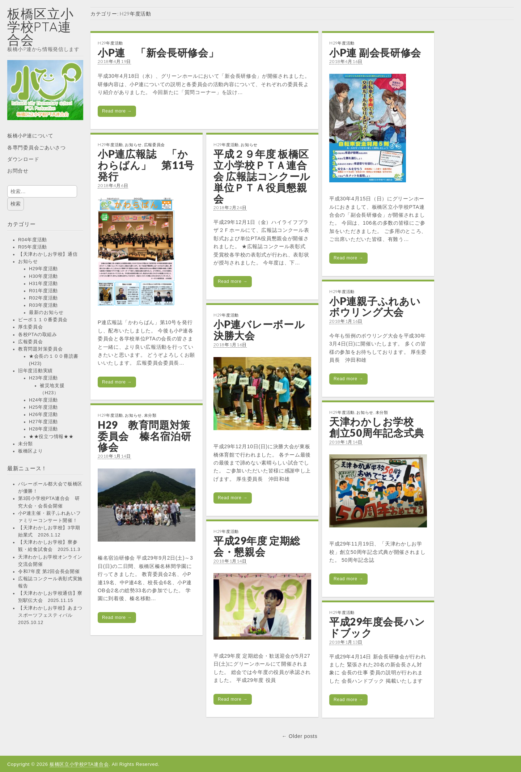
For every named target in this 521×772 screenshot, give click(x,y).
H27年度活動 (43, 421)
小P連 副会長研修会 (375, 52)
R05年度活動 (32, 247)
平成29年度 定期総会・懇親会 (256, 546)
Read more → (117, 111)
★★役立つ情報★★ (51, 436)
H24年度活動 (43, 400)
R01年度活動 (43, 290)
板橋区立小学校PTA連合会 (40, 26)
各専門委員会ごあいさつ (36, 147)
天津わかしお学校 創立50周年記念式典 (376, 427)
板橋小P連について (30, 136)
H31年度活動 (43, 283)
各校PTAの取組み (37, 334)
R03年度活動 (43, 305)
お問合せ (18, 171)
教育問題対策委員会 (40, 349)
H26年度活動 (43, 414)
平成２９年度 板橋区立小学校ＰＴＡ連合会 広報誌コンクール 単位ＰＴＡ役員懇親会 (261, 176)
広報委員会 (30, 341)
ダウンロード (23, 159)
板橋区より (30, 451)
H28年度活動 (43, 429)
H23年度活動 (43, 378)
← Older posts (300, 736)
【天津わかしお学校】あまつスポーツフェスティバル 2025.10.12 (50, 615)
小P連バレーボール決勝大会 (259, 330)
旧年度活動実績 (35, 370)
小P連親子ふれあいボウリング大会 (374, 306)
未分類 (25, 443)
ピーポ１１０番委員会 (43, 319)
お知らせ (28, 261)
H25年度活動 (43, 407)
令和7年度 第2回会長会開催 (49, 571)
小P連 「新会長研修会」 (158, 52)
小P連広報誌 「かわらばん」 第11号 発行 (151, 165)
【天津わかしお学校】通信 (47, 254)
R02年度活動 (43, 298)
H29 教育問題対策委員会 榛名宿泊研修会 (144, 436)
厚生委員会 (30, 327)
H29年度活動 (43, 268)
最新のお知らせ (46, 312)
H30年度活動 (43, 276)
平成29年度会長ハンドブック (377, 627)
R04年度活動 (32, 239)
